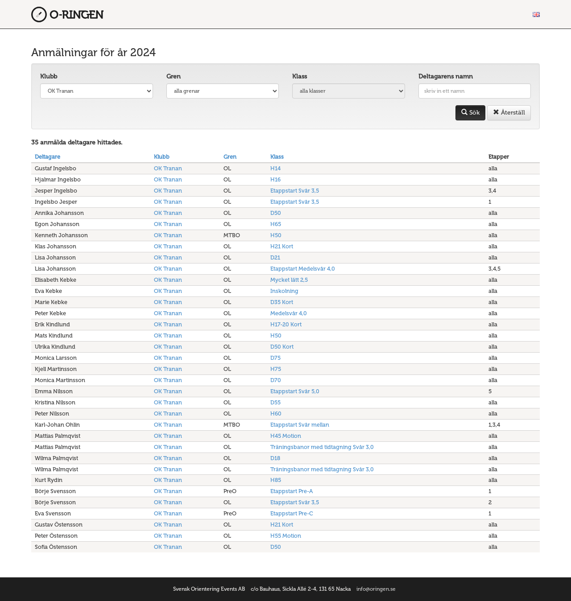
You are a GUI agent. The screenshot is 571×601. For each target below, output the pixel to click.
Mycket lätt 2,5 (289, 279)
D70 (275, 380)
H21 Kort (281, 246)
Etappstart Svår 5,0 (294, 391)
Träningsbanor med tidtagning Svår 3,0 (322, 447)
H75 (275, 369)
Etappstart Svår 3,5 (294, 190)
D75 (275, 357)
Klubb (48, 76)
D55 (275, 402)
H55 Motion (285, 535)
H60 (275, 413)
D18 (275, 458)
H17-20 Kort (286, 324)
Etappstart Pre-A (291, 491)
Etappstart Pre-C (291, 513)
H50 (275, 235)
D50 (275, 213)
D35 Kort (281, 302)
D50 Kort (282, 346)
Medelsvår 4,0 (288, 313)
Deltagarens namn (445, 76)
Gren (173, 76)
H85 (275, 480)
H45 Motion (285, 435)
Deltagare (47, 156)
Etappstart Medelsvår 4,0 (302, 268)
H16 (275, 179)
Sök (470, 112)
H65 (275, 224)
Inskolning (284, 291)
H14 (275, 168)
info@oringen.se (376, 589)
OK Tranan (168, 168)
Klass (299, 76)
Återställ (509, 112)
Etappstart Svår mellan (299, 424)
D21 (275, 257)
